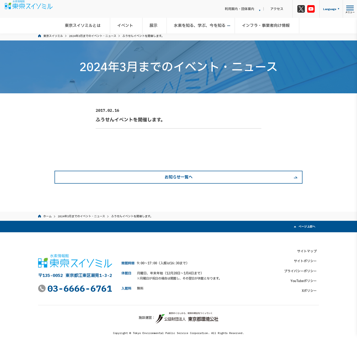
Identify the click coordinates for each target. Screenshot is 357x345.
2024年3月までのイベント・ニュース (92, 36)
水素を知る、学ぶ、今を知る (199, 24)
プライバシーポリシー (302, 269)
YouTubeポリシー (306, 279)
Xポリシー (311, 289)
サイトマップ (309, 249)
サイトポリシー (307, 259)
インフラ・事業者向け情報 (263, 24)
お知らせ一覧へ (179, 177)
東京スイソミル (53, 36)
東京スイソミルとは (88, 24)
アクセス (281, 9)
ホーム (47, 216)
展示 (155, 24)
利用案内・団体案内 (248, 9)
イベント (128, 24)
